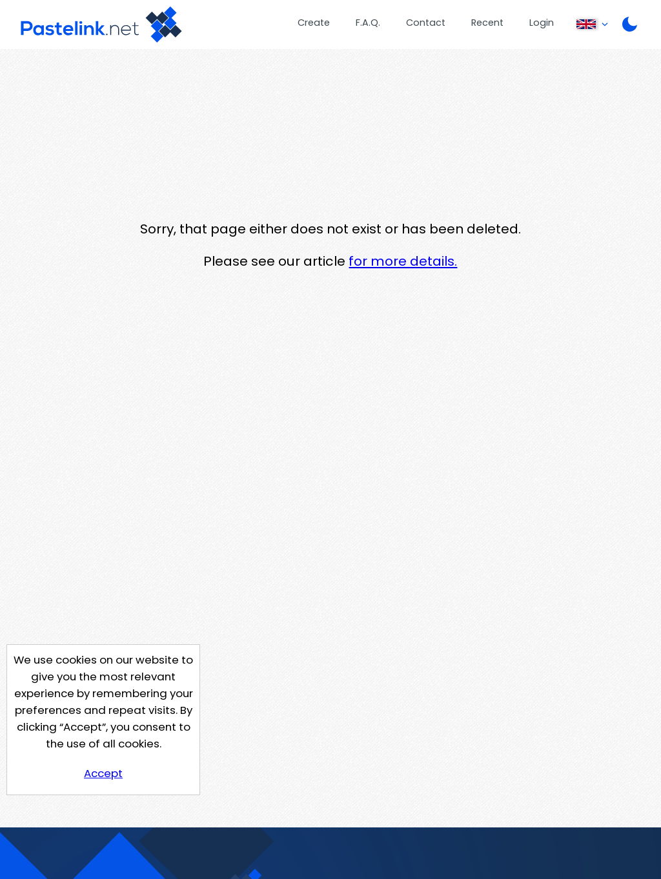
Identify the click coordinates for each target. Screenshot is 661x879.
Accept (103, 773)
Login (541, 22)
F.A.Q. (368, 22)
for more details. (403, 261)
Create (314, 22)
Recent (487, 22)
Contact (425, 22)
